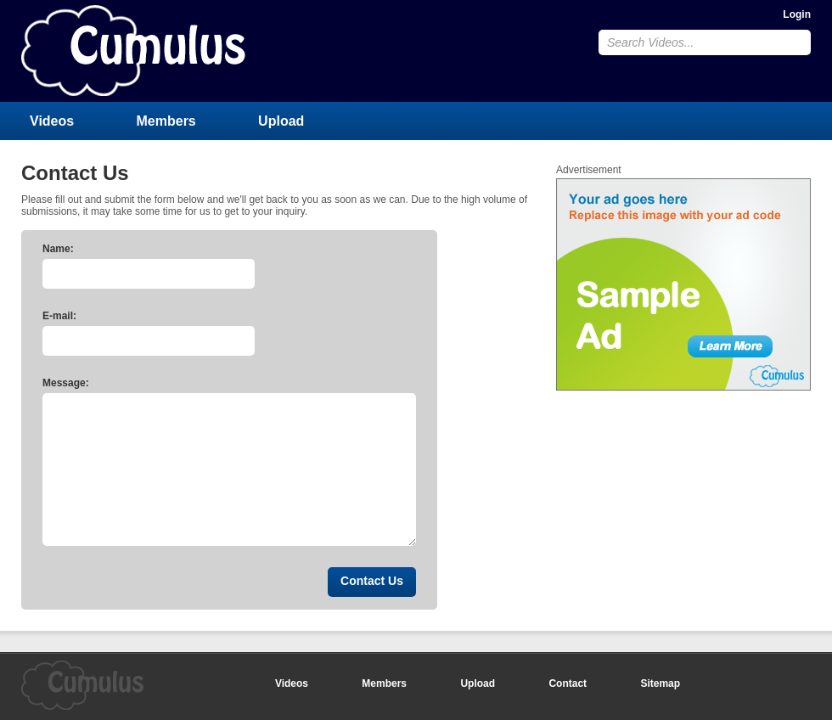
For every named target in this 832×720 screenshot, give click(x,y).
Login (797, 14)
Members (166, 121)
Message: (65, 383)
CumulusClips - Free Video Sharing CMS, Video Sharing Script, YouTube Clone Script (133, 50)
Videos (52, 121)
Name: (58, 249)
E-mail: (59, 316)
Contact (567, 683)
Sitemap (660, 683)
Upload (281, 121)
